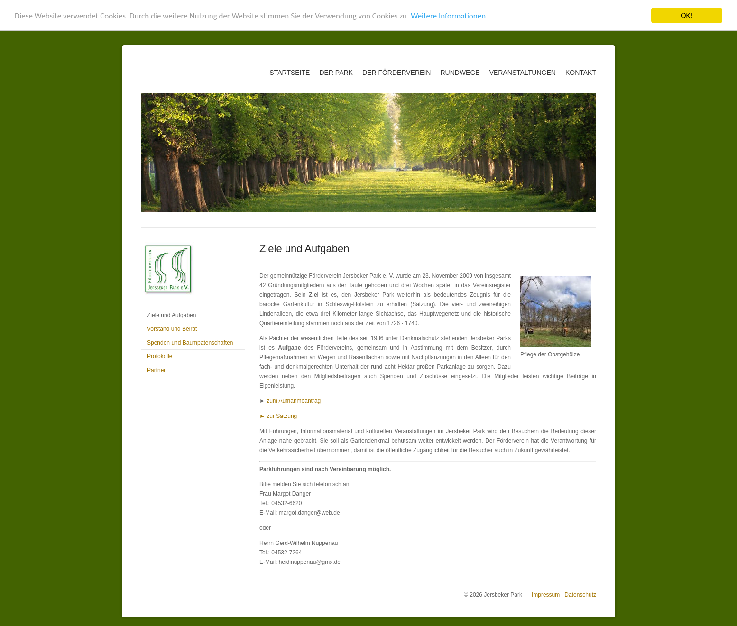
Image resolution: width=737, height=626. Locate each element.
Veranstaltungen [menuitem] (522, 72)
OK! (687, 15)
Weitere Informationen (448, 15)
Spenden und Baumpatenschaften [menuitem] (190, 342)
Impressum (546, 594)
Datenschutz (580, 594)
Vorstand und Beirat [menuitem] (172, 329)
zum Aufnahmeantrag (294, 401)
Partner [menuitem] (156, 370)
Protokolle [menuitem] (159, 356)
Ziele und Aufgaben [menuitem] (171, 315)
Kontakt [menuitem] (580, 72)
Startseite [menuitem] (289, 72)
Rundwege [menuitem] (459, 72)
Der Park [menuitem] (336, 72)
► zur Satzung (278, 416)
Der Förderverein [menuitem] (396, 72)
